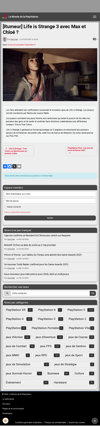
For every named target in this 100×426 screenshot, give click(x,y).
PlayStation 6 (47, 309)
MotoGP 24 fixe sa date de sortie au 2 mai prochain (30, 245)
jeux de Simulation (18, 364)
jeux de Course (78, 337)
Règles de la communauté (13, 409)
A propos (6, 404)
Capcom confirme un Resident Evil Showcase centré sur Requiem (37, 235)
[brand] (20, 17)
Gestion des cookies (77, 422)
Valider (50, 218)
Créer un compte (9, 212)
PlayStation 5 (76, 309)
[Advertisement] (47, 6)
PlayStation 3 (46, 319)
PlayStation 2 (77, 319)
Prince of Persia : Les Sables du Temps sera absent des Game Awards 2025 (43, 255)
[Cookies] (5, 421)
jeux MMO (12, 355)
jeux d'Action (14, 337)
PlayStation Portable (45, 328)
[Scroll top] (95, 421)
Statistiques (7, 413)
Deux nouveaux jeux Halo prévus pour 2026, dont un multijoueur (36, 274)
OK (92, 293)
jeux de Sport (74, 355)
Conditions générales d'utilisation (28, 422)
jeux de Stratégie (65, 364)
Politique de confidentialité (55, 422)
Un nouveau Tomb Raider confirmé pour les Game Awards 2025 (36, 264)
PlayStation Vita (79, 328)
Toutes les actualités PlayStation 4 (21, 45)
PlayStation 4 (14, 319)
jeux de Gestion (76, 346)
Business (53, 373)
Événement (13, 382)
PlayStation (13, 328)
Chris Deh (14, 39)
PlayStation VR (15, 309)
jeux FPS (45, 346)
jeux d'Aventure (46, 337)
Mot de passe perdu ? (24, 212)
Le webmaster (8, 399)
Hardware (60, 382)
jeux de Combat (16, 346)
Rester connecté (14, 207)
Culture (79, 373)
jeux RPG (41, 355)
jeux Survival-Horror (19, 373)
